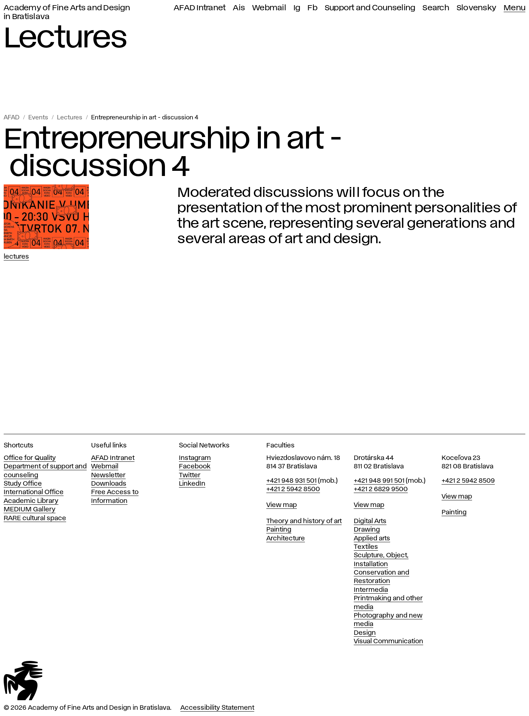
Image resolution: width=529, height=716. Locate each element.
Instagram (195, 458)
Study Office (23, 484)
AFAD (11, 117)
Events (38, 117)
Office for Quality (30, 458)
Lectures (69, 117)
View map (281, 505)
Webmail (269, 7)
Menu (514, 7)
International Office (34, 492)
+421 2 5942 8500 (293, 489)
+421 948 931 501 (291, 481)
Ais (239, 7)
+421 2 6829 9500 (381, 489)
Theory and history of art (304, 521)
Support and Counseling (370, 7)
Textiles (366, 547)
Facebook (194, 466)
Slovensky (476, 7)
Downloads (108, 484)
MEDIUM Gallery (29, 509)
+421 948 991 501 (379, 481)
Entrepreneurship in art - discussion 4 (144, 117)
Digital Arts (370, 521)
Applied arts (372, 539)
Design (365, 633)
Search (435, 7)
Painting (278, 530)
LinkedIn (192, 484)
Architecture (285, 539)
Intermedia (371, 590)
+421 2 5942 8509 (468, 481)
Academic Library (31, 501)
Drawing (367, 530)
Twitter (190, 475)
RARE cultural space (35, 518)
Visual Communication (388, 641)
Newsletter (108, 475)
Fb (312, 7)
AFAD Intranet (200, 7)
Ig (297, 7)
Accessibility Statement (217, 708)
